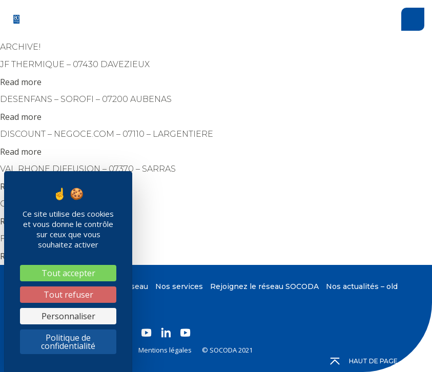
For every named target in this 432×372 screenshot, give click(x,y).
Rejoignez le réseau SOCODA (264, 286)
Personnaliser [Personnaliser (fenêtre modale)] (68, 316)
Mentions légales (165, 350)
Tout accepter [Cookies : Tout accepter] (68, 273)
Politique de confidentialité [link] (68, 342)
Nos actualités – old (362, 286)
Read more (21, 82)
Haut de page (364, 361)
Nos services (179, 286)
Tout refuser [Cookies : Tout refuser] (68, 294)
